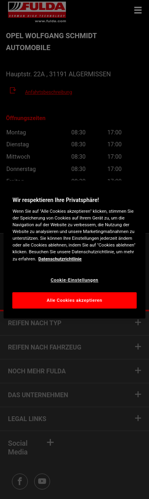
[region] (74, 250)
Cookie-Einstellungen (74, 280)
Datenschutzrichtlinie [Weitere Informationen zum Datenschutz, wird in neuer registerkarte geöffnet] (60, 259)
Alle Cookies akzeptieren (75, 300)
